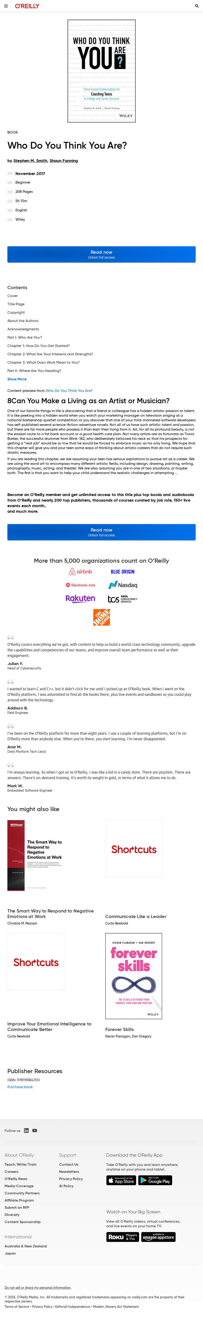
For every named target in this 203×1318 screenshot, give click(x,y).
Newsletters (69, 1171)
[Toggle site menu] (6, 6)
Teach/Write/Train (20, 1164)
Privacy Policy (71, 1178)
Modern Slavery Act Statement (116, 1307)
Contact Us (68, 1164)
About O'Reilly (19, 1155)
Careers (11, 1171)
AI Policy (66, 1186)
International (18, 1237)
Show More (17, 379)
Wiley (20, 219)
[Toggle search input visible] (197, 6)
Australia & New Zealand (26, 1246)
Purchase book (20, 1087)
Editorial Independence (72, 1307)
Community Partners (22, 1193)
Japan (10, 1253)
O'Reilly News (16, 1178)
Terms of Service (17, 1307)
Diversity (12, 1214)
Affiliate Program (19, 1200)
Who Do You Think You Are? (69, 390)
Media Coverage (19, 1186)
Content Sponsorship (23, 1221)
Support (67, 1155)
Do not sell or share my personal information (37, 1288)
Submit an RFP (17, 1207)
